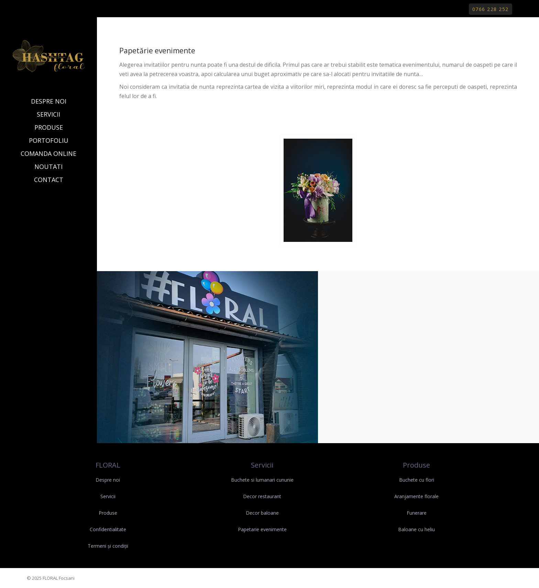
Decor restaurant (262, 496)
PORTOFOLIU (48, 140)
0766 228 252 (490, 9)
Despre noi (108, 480)
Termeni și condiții (108, 546)
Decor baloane (262, 513)
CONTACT (48, 179)
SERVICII (48, 114)
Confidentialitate (108, 529)
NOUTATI (48, 166)
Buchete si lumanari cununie (262, 480)
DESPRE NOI (48, 101)
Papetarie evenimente (262, 529)
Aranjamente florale (416, 496)
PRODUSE (48, 127)
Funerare (417, 513)
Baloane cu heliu (416, 529)
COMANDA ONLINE (48, 153)
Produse (108, 513)
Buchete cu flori (416, 480)
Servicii (108, 496)
